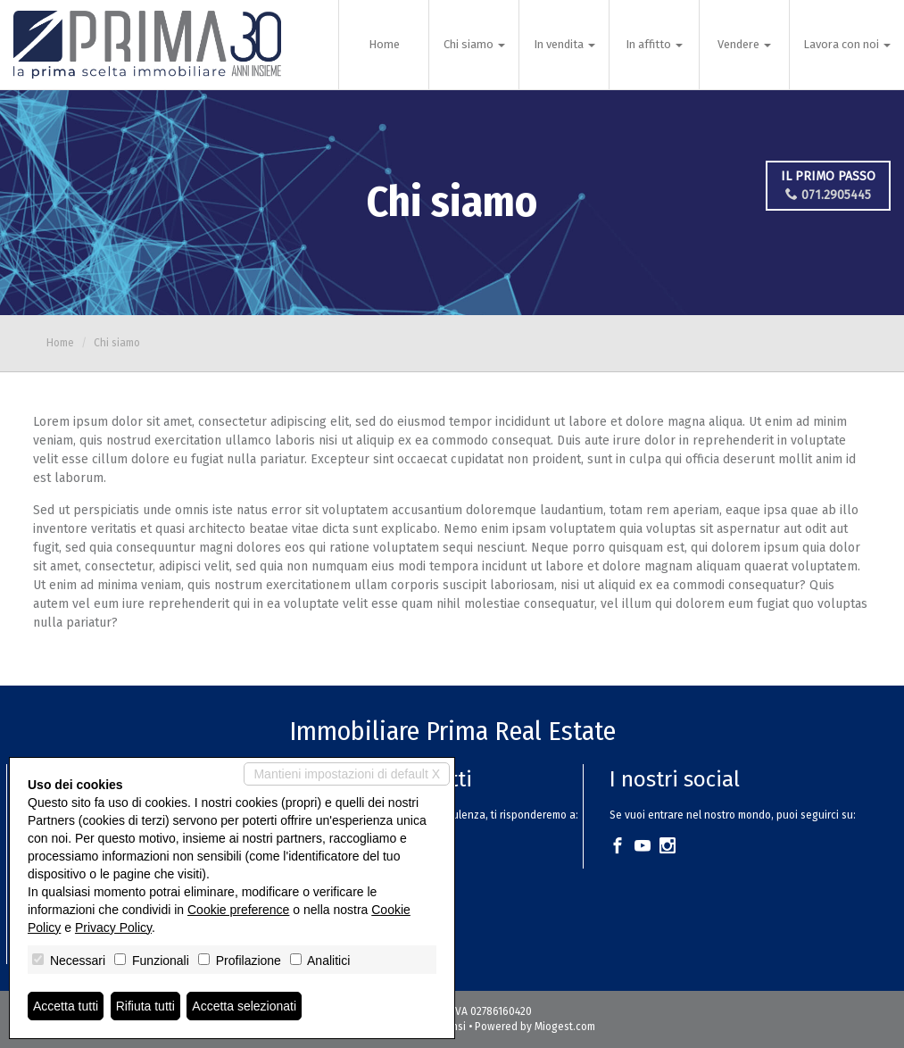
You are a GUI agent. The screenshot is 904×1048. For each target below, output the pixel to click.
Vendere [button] (744, 44)
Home (384, 44)
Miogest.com (565, 1026)
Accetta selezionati (244, 1006)
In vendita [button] (564, 44)
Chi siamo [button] (474, 44)
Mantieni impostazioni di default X (346, 774)
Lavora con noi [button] (847, 44)
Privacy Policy (113, 927)
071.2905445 (828, 195)
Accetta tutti (65, 1006)
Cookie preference (238, 909)
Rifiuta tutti (145, 1006)
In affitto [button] (654, 44)
